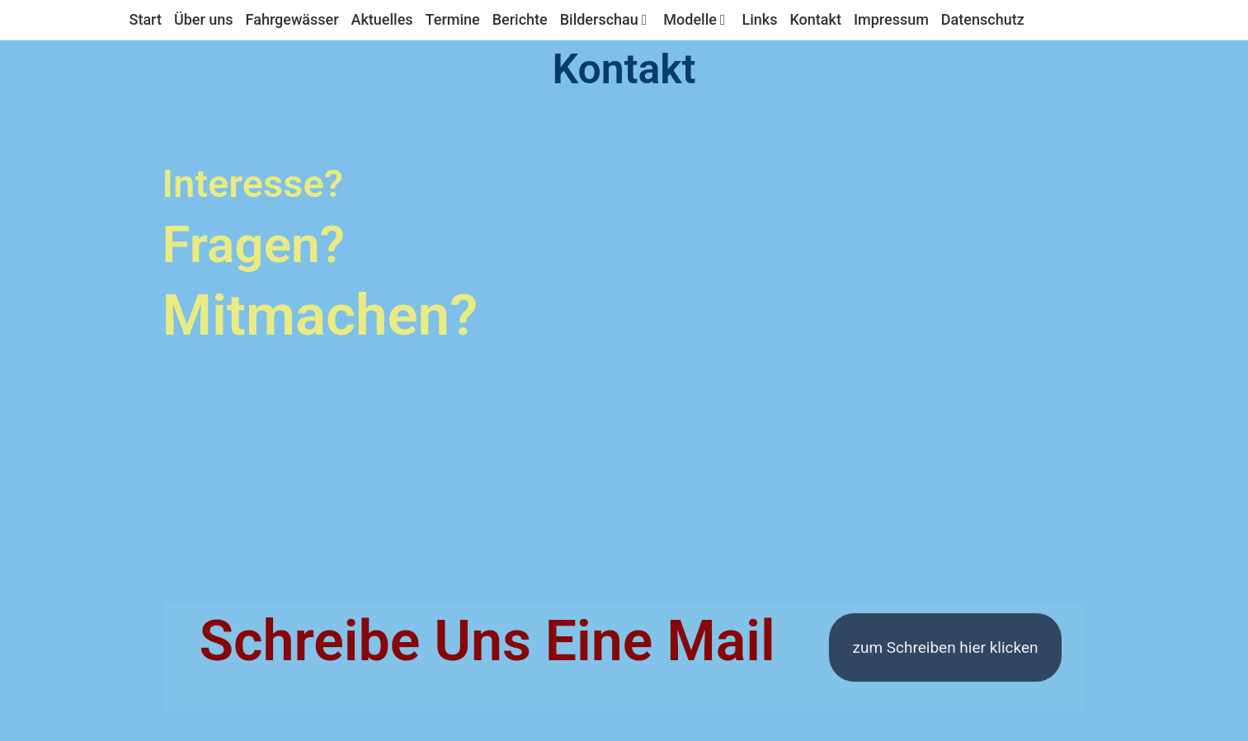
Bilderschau (606, 19)
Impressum (891, 19)
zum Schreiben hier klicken (945, 647)
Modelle (696, 19)
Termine (453, 19)
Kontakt (815, 19)
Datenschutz (982, 19)
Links (759, 19)
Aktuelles (382, 19)
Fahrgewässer (292, 19)
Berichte (520, 19)
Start (146, 19)
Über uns (203, 19)
